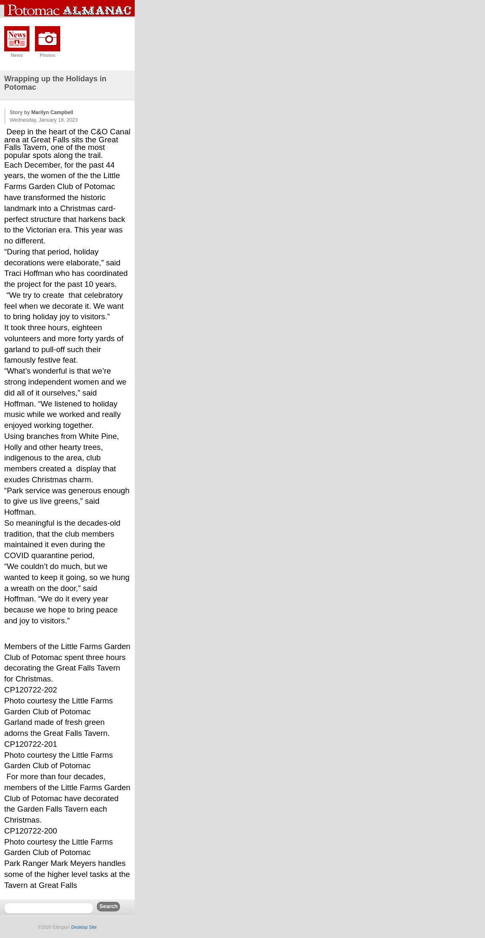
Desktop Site (83, 927)
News (17, 55)
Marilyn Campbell (52, 112)
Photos (47, 55)
